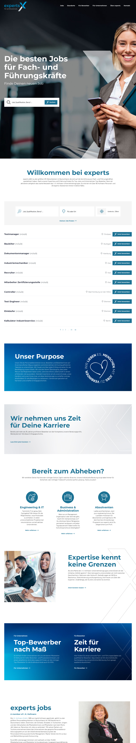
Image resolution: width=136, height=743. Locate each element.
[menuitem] (61, 5)
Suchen (52, 102)
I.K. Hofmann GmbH (20, 718)
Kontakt (127, 6)
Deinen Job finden (67, 221)
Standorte (71, 6)
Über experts (115, 6)
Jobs (62, 6)
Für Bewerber (83, 6)
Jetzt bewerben (123, 234)
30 (71, 330)
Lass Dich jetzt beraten (19, 442)
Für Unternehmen (100, 6)
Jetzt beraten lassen (76, 588)
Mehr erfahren (30, 530)
